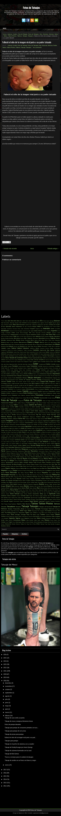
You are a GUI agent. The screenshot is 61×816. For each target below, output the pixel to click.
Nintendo (39, 462)
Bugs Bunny (34, 346)
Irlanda (29, 424)
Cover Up (4, 368)
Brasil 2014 (52, 344)
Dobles (9, 381)
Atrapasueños (14, 334)
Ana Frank (53, 326)
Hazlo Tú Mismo (42, 412)
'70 (2, 321)
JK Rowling (37, 428)
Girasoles (10, 409)
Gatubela (21, 407)
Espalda (25, 391)
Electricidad (42, 387)
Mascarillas (14, 451)
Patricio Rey (30, 470)
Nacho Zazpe (56, 458)
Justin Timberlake (47, 430)
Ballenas (38, 336)
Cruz (20, 370)
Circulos (3, 361)
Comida (53, 364)
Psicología (3, 482)
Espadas (19, 391)
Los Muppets (23, 441)
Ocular (41, 464)
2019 (24, 321)
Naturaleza (36, 460)
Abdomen (57, 321)
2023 (30, 321)
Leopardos (4, 438)
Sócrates (50, 495)
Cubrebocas (28, 370)
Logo (36, 439)
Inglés (58, 421)
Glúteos (23, 409)
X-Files (34, 524)
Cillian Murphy (53, 359)
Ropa (58, 488)
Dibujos (24, 378)
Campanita (4, 350)
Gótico (42, 409)
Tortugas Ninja (25, 514)
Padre (56, 34)
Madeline (30, 443)
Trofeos (3, 516)
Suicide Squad (8, 501)
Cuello (38, 370)
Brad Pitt (42, 344)
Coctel (51, 361)
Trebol (52, 514)
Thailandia (34, 510)
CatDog (31, 354)
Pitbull (7, 478)
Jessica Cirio (18, 428)
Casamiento (9, 354)
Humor (50, 418)
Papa (31, 468)
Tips (42, 512)
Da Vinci (42, 372)
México (43, 453)
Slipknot (45, 495)
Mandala (33, 445)
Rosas (12, 490)
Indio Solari (27, 421)
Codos (55, 361)
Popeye (10, 480)
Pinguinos (16, 476)
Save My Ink (40, 492)
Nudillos (19, 464)
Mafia (10, 445)
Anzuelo (28, 331)
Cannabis (29, 350)
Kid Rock (8, 432)
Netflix (58, 460)
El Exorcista (8, 385)
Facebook (4, 395)
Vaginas (18, 518)
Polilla (53, 478)
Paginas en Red (23, 813)
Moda (17, 457)
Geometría (48, 407)
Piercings (49, 475)
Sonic (9, 497)
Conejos (10, 366)
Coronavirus (46, 366)
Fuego (11, 405)
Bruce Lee (16, 346)
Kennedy (3, 432)
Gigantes (4, 409)
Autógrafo (27, 334)
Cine (58, 359)
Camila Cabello (49, 348)
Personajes (5, 474)
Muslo (51, 459)
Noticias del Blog (11, 464)
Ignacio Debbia (56, 418)
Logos (39, 439)
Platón (24, 478)
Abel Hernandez (5, 322)
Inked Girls (3, 422)
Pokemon (48, 478)
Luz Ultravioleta (23, 443)
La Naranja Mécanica (33, 434)
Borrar (34, 344)
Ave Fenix (49, 334)
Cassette (21, 354)
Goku (26, 409)
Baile (34, 336)
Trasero (42, 514)
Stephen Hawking (50, 497)
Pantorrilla (23, 468)
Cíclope (28, 359)
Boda (10, 344)
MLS (8, 457)
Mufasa (11, 458)
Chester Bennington (48, 356)
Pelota (22, 472)
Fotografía (20, 400)
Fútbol (16, 405)
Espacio (14, 391)
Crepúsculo (29, 368)
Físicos (24, 398)
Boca (6, 344)
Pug (7, 482)
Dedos (26, 374)
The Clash (54, 510)
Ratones (56, 482)
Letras (9, 438)
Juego (25, 430)
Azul (14, 336)
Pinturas (35, 476)
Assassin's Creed (56, 332)
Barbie (7, 338)
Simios (9, 495)
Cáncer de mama (12, 350)
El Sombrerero (35, 387)
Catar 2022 (26, 354)
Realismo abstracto (23, 484)
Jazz (47, 426)
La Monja (24, 434)
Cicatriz (15, 34)
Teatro (32, 509)
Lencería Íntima (39, 436)
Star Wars (43, 497)
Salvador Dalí (51, 490)
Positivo (20, 480)
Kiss (17, 432)
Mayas (58, 451)
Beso (32, 340)
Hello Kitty (4, 414)
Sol (2, 497)
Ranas (39, 482)
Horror (20, 418)
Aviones (58, 334)
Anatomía (9, 328)
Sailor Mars (28, 490)
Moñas (51, 457)
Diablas (10, 378)
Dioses (6, 379)
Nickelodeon (9, 462)
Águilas (54, 322)
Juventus (54, 430)
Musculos (41, 458)
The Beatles (48, 510)
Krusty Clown (29, 432)
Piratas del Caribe (54, 476)
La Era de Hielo (5, 434)
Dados (47, 372)
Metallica (33, 453)
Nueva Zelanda (26, 464)
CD (39, 354)
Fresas (48, 403)
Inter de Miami (5, 424)
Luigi (7, 443)
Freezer (44, 403)
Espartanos (45, 391)
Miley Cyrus (28, 455)
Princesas (52, 480)
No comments (37, 47)
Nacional (3, 460)
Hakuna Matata (48, 411)
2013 (9, 321)
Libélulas (27, 438)
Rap (42, 482)
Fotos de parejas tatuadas (13, 724)
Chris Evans (9, 359)
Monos (33, 457)
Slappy (41, 495)
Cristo (8, 370)
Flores (36, 398)
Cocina (43, 361)
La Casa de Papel (55, 432)
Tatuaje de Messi (9, 564)
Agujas (58, 322)
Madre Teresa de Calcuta (44, 443)
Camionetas (57, 348)
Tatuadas (3, 506)
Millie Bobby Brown (38, 455)
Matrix (47, 451)
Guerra (3, 411)
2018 (4, 681)
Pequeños (45, 473)
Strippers (50, 499)
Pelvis (31, 473)
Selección (57, 492)
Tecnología (44, 509)
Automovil (34, 334)
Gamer (58, 405)
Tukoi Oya (11, 516)
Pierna (54, 474)
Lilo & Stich (49, 438)
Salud (45, 490)
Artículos (43, 332)
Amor (39, 326)
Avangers (43, 334)
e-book (13, 383)
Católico (36, 354)
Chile (44, 358)
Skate (30, 495)
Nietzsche (16, 462)
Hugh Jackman (33, 418)
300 (39, 321)
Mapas (6, 447)
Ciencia (36, 359)
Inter (58, 422)
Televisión (51, 509)
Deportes (49, 374)
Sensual (16, 494)
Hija (37, 414)
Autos (39, 334)
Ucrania (31, 516)
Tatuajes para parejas (11, 741)
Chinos (3, 359)
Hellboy (58, 412)
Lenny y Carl (47, 436)
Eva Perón (43, 393)
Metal (29, 453)
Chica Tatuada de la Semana (14, 358)
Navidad (41, 460)
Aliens (14, 326)
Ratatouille (50, 482)
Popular (5, 534)
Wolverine (8, 524)
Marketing (46, 449)
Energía (23, 389)
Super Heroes (33, 501)
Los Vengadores (52, 441)
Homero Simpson (13, 418)
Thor (17, 512)
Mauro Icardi (52, 451)
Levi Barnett (21, 438)
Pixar (11, 478)
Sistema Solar (25, 495)
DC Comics (7, 374)
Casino (14, 354)
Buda (29, 346)
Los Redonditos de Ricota (33, 441)
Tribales (57, 514)
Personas (12, 475)
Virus (14, 522)
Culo (18, 372)
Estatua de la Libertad (17, 393)
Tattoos (19, 36)
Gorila (36, 409)
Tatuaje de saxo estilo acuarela (14, 718)
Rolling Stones (43, 488)
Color (35, 363)
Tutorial (16, 516)
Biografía (57, 340)
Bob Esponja (54, 342)
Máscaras (8, 451)
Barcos (22, 338)
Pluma (43, 478)
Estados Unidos (5, 393)
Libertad (33, 438)
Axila (2, 336)
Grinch (56, 409)
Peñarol (39, 472)
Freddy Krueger (30, 403)
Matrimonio (42, 451)
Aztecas (11, 336)
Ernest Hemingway (55, 389)
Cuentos (43, 370)
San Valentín (17, 492)
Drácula (38, 381)
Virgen (10, 522)
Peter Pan (24, 475)
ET (39, 393)
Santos (34, 492)
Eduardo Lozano (19, 383)
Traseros (48, 514)
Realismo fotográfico (33, 484)
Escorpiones (4, 391)
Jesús (22, 428)
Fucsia (7, 405)
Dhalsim (31, 375)
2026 (36, 321)
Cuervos (8, 372)
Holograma (32, 416)
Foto (57, 397)
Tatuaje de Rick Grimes (12, 754)
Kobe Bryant (22, 432)
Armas (13, 332)
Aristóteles (8, 332)
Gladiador (18, 409)
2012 (4, 786)
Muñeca (35, 459)
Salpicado (40, 490)
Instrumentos (29, 422)
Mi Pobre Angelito (50, 453)
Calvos (37, 348)
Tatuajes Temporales (14, 509)
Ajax (2, 324)
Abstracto (12, 322)
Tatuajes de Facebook (45, 506)
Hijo (41, 34)
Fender (53, 395)
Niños (44, 462)
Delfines (30, 374)
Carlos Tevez (26, 352)
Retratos (26, 486)
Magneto (15, 445)
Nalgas (12, 460)
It (43, 424)
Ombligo (8, 466)
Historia (3, 417)
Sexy (41, 494)
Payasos (49, 470)
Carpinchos (32, 352)
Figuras (9, 398)
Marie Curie (50, 447)
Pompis (3, 480)
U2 (27, 516)
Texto (29, 511)
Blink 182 (47, 342)
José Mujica (16, 430)
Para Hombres (52, 468)
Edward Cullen (27, 383)
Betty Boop (41, 340)
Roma (49, 488)
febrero (7, 716)
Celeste (52, 354)
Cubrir (33, 370)
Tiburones (21, 512)
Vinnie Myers (53, 520)
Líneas (58, 438)
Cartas (47, 352)
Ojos (52, 464)
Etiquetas (15, 534)
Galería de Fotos (35, 405)
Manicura (43, 445)
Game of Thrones (51, 405)
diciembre (8, 683)
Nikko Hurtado (23, 462)
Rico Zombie (44, 486)
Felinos (32, 395)
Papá (34, 468)
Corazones (33, 366)
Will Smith (54, 522)
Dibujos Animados (34, 377)
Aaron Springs (49, 321)
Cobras (35, 361)
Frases (11, 403)
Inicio (4, 28)
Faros (19, 395)
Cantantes (36, 350)
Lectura (24, 436)
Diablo (13, 378)
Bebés (58, 338)
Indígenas (21, 421)
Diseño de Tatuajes (25, 379)
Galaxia (26, 405)
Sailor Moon (35, 490)
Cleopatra (26, 361)
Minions (49, 455)
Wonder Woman (16, 524)
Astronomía (4, 334)
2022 (27, 321)
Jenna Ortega (8, 428)
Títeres (49, 512)
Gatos (16, 407)
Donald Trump (26, 381)
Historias (45, 34)
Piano (38, 475)
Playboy (32, 478)
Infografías (40, 421)
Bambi (43, 336)
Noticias (51, 34)
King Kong (13, 432)
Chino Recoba (56, 358)
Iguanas (3, 421)
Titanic (46, 512)
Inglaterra (53, 421)
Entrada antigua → (53, 248)
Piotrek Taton (41, 476)
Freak (15, 403)
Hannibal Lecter (5, 412)
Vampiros (27, 518)
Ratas (45, 482)
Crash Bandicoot (18, 368)
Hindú (48, 414)
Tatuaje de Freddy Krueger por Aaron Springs (19, 747)
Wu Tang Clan (28, 524)
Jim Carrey (28, 428)
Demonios (43, 374)
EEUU (33, 383)
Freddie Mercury (21, 403)
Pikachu (3, 476)
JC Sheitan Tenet (52, 426)
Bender (23, 340)
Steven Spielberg (26, 499)
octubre (7, 689)
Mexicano (38, 453)
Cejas (42, 354)
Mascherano (21, 451)
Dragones (52, 381)
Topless (8, 514)
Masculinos (34, 451)
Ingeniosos (46, 421)
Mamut (28, 445)
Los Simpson (44, 441)
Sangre (23, 492)
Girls (14, 409)
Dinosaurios (48, 378)
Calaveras (26, 348)
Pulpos (11, 482)
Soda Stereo (56, 495)
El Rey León (16, 387)
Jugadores (39, 430)
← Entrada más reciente (9, 248)
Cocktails (48, 361)
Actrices (29, 322)
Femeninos (39, 395)
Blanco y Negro (33, 342)
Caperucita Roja (44, 350)
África (38, 322)
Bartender (35, 338)
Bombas (17, 344)
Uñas (53, 516)
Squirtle (33, 497)
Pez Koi (29, 475)
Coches (39, 361)
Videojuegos (17, 520)
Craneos (12, 368)
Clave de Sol (13, 361)
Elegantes (53, 387)
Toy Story (33, 514)
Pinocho (25, 476)
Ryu (24, 490)
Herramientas (31, 414)
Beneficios (27, 340)
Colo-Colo (20, 364)
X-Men (38, 524)
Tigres (27, 512)
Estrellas (30, 393)
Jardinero (34, 426)
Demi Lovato (36, 374)
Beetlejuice (9, 340)
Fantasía (14, 395)
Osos (24, 466)
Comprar (58, 364)
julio (6, 699)
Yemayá (42, 524)
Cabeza (10, 34)
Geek (33, 407)
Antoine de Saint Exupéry (15, 331)
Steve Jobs (6, 499)
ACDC (20, 322)
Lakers (13, 436)
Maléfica (20, 445)
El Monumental (48, 385)
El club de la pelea (53, 383)
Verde (3, 520)
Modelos (22, 457)
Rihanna (49, 486)
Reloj (13, 486)
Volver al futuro (26, 522)
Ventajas (58, 518)
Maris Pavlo (31, 449)
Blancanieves (23, 342)
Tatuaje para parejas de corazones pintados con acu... (22, 728)
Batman (53, 338)
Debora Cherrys (19, 374)
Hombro (57, 416)
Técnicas (38, 509)
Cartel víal (52, 352)
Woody (22, 524)
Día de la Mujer (46, 375)
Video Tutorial (8, 520)
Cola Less (3, 364)
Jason (44, 426)
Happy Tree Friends (14, 412)
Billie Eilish (52, 340)
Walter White (33, 522)
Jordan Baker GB (9, 430)
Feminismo (47, 395)
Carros (43, 352)
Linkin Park (4, 439)
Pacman (49, 466)
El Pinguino (55, 385)
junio (6, 702)
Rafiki (36, 482)
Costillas (57, 366)
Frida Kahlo (53, 403)
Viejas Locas (37, 520)
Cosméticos (51, 366)
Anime (52, 328)
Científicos (42, 359)
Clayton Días (20, 361)
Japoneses (28, 426)
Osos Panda (30, 466)
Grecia (52, 409)
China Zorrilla (49, 358)
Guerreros (8, 411)
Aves (54, 334)
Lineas (54, 438)
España (40, 391)
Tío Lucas (38, 512)
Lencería (32, 436)
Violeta (3, 522)
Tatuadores (11, 506)
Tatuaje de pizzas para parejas (14, 734)
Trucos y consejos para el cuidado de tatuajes (19, 757)
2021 (4, 671)
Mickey (18, 455)
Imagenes (9, 420)
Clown (30, 361)
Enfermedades (30, 389)
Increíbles (16, 421)
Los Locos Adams (5, 441)
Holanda (19, 416)
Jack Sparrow (5, 426)
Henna (9, 414)
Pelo (19, 472)
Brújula (22, 346)
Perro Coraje (52, 472)
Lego (28, 436)
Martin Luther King (55, 449)
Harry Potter (29, 412)
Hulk (46, 418)
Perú (17, 475)
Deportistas (56, 374)
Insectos (9, 422)
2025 (4, 658)
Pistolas (3, 478)
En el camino (17, 389)
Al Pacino (6, 324)
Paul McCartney (38, 470)
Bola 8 (13, 344)
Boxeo (38, 344)
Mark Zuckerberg (39, 449)
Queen (24, 482)
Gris (59, 409)
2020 (4, 674)
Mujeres (25, 459)
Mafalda (6, 445)
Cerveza (16, 356)
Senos (12, 494)
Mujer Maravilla (17, 458)
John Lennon (52, 428)
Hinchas (44, 414)
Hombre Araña (40, 416)
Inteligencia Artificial (43, 422)
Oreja (20, 466)
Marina (12, 449)
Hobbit (14, 416)
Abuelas (17, 322)
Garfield (12, 407)
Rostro (17, 490)
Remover (17, 486)
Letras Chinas (14, 438)
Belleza (18, 340)
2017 (21, 321)
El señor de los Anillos (25, 387)
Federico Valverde (25, 395)
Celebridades (46, 354)
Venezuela (48, 518)
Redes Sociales (53, 484)
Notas (58, 462)
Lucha (58, 441)
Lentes (53, 436)
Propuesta (57, 480)
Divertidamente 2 (46, 379)
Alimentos (19, 326)
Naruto (30, 460)
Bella (14, 340)
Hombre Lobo (49, 416)
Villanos (47, 520)
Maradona (29, 447)
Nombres (53, 462)
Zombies (3, 526)
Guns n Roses (20, 411)
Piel (45, 475)
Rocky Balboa (33, 488)
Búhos (40, 346)
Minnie (54, 455)
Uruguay (57, 516)
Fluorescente (43, 398)
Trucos (7, 516)
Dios (59, 378)
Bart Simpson (28, 338)
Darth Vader (53, 372)
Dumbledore (4, 383)
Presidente (39, 480)
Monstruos (39, 457)
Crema (24, 368)
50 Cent (44, 321)
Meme (17, 453)
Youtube (52, 524)
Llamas (23, 439)
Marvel (3, 451)
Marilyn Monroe (5, 449)
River (7, 488)
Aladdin (11, 324)
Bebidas (3, 340)
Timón (31, 512)
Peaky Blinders (56, 470)
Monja (28, 457)
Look (42, 439)
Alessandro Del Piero (43, 324)
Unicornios (36, 516)
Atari (8, 334)
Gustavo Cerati (29, 411)
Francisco (57, 400)
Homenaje (4, 418)
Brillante (11, 346)
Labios (58, 434)
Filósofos (17, 398)
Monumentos (46, 457)
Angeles (32, 328)
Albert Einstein (20, 324)
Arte (30, 332)
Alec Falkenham (33, 324)
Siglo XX (46, 494)
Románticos (54, 488)
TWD (20, 516)
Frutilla (3, 405)
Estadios (58, 391)
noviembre (8, 686)
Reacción (7, 484)
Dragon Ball (44, 381)
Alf (49, 324)
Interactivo (12, 424)
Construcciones (22, 366)
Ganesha (3, 407)
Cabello (8, 348)
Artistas (48, 332)
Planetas (19, 478)
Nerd (46, 460)
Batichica (47, 338)
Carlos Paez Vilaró (18, 352)
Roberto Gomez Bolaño (15, 488)
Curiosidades (36, 372)
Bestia (36, 340)
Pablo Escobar (43, 466)
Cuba (24, 370)
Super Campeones (24, 501)
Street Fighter (43, 499)
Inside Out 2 (15, 422)
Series (30, 494)
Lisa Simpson (10, 439)
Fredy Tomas (39, 403)
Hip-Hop (53, 414)
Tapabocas (13, 504)
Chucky (20, 359)
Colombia (30, 364)
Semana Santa (5, 494)
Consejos (15, 366)
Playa (27, 478)
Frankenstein (5, 403)
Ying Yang (47, 524)
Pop (7, 480)
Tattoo (5, 36)
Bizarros (3, 342)
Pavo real (44, 470)
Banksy (3, 338)
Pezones (34, 475)
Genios (43, 407)
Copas (28, 366)
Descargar (3, 375)
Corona (40, 366)
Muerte (6, 458)
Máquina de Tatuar (20, 447)
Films (12, 398)
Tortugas (17, 514)
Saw (45, 492)
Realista (41, 484)
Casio (17, 354)
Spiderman (27, 497)
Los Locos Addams (14, 441)
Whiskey (45, 522)
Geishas (38, 407)
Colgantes (11, 364)
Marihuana (57, 447)
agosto (7, 696)
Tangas (6, 504)
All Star (25, 326)
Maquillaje (11, 447)
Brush (25, 346)
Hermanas (19, 414)
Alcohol (27, 324)
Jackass (11, 426)
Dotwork (33, 381)
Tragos (38, 514)
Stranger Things (35, 499)
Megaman (13, 453)
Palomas (18, 468)
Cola (58, 361)
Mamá (24, 445)
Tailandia (57, 501)
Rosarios (8, 490)
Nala (8, 460)
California (32, 348)
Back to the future (22, 336)
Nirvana (48, 462)
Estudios (35, 393)
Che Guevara (38, 356)
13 (3, 321)
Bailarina (29, 336)
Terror (21, 511)
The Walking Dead (10, 512)
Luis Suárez (12, 443)
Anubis (24, 331)
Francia (53, 400)
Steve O (11, 499)
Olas (56, 464)
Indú (36, 421)
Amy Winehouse (45, 326)
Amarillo (29, 326)
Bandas (51, 336)
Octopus (37, 464)
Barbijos (11, 338)
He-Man (48, 412)
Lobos (32, 439)
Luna (17, 443)
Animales (46, 328)
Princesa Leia (45, 480)
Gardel (7, 407)
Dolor (13, 381)
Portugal (15, 480)
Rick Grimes (37, 486)
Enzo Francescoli (39, 389)
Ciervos (47, 359)
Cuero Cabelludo (51, 370)
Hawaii (35, 412)
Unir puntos (43, 516)
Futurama (20, 405)
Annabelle (57, 328)
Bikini (46, 340)
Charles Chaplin (23, 356)
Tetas (25, 510)
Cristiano (35, 368)
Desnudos (26, 375)
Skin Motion (36, 495)
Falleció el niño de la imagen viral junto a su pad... (20, 737)
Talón (2, 504)
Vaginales (12, 518)
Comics (48, 364)
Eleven (58, 387)
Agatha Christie (44, 322)
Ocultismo (45, 464)
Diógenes (55, 378)
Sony (16, 497)
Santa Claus (29, 492)
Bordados (30, 344)
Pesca (20, 475)
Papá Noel (39, 468)
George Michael (56, 407)
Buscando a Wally (46, 346)
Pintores (29, 476)
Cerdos (2, 356)
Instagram (21, 422)
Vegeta (43, 518)
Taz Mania (28, 509)
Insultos (35, 422)
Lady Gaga (8, 436)
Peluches (26, 472)
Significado (52, 494)
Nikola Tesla (32, 462)
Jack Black (50, 424)
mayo (7, 706)
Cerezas (11, 356)
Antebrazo (5, 330)
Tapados (19, 504)
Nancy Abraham (19, 460)
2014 (12, 321)
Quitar (28, 482)
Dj (54, 379)
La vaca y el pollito (51, 434)
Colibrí (15, 364)
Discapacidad (11, 379)
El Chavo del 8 (44, 383)
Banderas (57, 336)
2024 (33, 321)
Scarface (48, 492)
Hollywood (25, 416)
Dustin (9, 383)
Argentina (54, 331)
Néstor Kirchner (51, 460)
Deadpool (13, 374)
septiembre (8, 693)
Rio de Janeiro (56, 486)
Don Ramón (19, 381)
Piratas (47, 476)
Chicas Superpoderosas (35, 358)
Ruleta (20, 490)
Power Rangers (26, 480)
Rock (27, 488)
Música (46, 459)
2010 (6, 321)
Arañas (36, 331)
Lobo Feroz (27, 439)
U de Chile (23, 516)
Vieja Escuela (29, 520)
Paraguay (9, 470)
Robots (24, 488)
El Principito (9, 387)
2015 (15, 321)
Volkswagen (18, 522)
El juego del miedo (38, 385)
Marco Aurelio (43, 447)
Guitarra (14, 411)
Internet (17, 424)
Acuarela (34, 322)
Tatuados (18, 506)
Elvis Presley (4, 389)
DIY (53, 379)
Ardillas (49, 331)
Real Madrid (13, 484)
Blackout (16, 342)
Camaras (42, 348)
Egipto (37, 383)
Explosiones (49, 393)
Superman (42, 501)
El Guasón (30, 385)
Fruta (58, 403)
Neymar (3, 462)
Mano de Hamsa (51, 445)
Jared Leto (39, 426)
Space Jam (20, 497)
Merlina (21, 453)
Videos (23, 520)
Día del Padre (54, 375)
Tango (9, 504)
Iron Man (40, 424)
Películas (13, 472)
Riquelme (3, 488)
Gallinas (45, 405)
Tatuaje (25, 36)
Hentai (14, 414)
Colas (7, 364)
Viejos (42, 520)
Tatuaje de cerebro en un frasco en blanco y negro (20, 760)
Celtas (58, 354)
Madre (35, 443)
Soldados (5, 497)
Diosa (2, 379)
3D (41, 321)
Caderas (19, 348)
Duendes (58, 381)
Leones (58, 436)
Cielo (31, 359)
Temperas (57, 509)
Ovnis (37, 466)
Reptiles (22, 486)
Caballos (3, 348)
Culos (22, 372)
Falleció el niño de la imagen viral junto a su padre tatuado (26, 42)
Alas (14, 325)
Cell (56, 354)
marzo (7, 712)
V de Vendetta (4, 518)
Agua (50, 322)
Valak (22, 518)
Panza (28, 468)
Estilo (25, 393)
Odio (50, 464)
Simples (13, 495)
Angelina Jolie (39, 328)
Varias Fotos (33, 518)
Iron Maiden (34, 424)
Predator (33, 480)
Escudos (9, 391)
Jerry (13, 428)
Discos (16, 379)
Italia (46, 424)
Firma (20, 398)
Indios (32, 421)
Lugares (3, 443)
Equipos (47, 389)
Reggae (3, 486)
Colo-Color (25, 364)
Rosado (3, 490)
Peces (3, 472)
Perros (58, 472)
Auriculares (22, 334)
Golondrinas (32, 409)
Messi (25, 453)
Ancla (18, 328)
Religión (8, 486)
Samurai (10, 492)
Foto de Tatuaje (22, 34)
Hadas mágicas (39, 411)
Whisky (49, 522)
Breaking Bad (4, 346)
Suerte (54, 499)
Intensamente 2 (53, 422)
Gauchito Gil (27, 407)
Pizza (14, 478)
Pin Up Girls (9, 476)
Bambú (47, 336)
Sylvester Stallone (50, 501)
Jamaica (15, 426)
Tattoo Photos (12, 36)
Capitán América (55, 350)
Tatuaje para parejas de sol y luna (15, 731)
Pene (35, 472)
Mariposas (25, 449)
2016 (18, 321)
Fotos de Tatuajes (31, 8)
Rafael (32, 482)
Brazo (57, 344)
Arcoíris (45, 331)
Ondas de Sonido (14, 466)
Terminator (16, 510)
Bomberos (22, 344)
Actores (24, 322)
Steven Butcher (17, 499)
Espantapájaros (33, 391)
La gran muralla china (16, 434)
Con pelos (4, 366)
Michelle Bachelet (11, 455)
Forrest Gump (51, 398)
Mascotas (27, 451)
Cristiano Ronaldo (43, 368)
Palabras (13, 468)
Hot (24, 418)
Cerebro (6, 356)
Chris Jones (14, 359)
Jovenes (22, 430)
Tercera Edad (10, 510)
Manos (58, 445)
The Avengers (41, 510)
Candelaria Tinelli (22, 350)
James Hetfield (21, 426)
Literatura (17, 439)
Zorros (8, 526)
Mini (45, 455)
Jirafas (32, 428)
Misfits (58, 455)
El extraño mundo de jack (19, 385)
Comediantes (42, 364)
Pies (58, 475)
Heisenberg (53, 412)
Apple (32, 331)
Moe (25, 457)
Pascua (25, 470)
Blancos (42, 342)
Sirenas (18, 495)
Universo (48, 516)
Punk (18, 482)
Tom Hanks (54, 512)
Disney (39, 380)
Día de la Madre (38, 375)
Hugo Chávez (41, 418)
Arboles (40, 331)
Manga (38, 445)
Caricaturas (10, 352)
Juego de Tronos (32, 430)
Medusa (8, 453)
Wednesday (40, 522)
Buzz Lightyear (56, 346)
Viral (7, 522)
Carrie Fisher (38, 352)
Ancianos (14, 328)
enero (7, 765)
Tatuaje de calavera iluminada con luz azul (18, 750)
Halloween (57, 411)
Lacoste (3, 436)
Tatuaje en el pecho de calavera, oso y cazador (19, 744)
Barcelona (17, 338)
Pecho (7, 473)
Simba (58, 494)
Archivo (24, 534)
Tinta (34, 512)
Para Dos (44, 468)
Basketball (42, 338)
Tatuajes (30, 36)
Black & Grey (9, 342)
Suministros (16, 501)
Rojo (38, 488)
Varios (39, 518)
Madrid (53, 443)
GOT (39, 409)
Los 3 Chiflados (56, 439)
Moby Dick (12, 457)
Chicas (26, 358)
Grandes (47, 409)
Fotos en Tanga (46, 400)
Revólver (32, 486)
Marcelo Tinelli (36, 447)
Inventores (23, 424)
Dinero (43, 378)
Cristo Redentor (14, 370)
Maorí (2, 447)
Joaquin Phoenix (45, 428)
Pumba (15, 482)
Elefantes (48, 387)
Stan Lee (37, 497)
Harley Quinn (22, 412)
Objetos (33, 464)
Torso (12, 514)
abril (6, 709)
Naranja (25, 460)
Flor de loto (30, 398)
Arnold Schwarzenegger (22, 332)
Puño (21, 482)
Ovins (34, 466)
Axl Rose (6, 336)
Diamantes (19, 378)
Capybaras (3, 352)
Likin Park (43, 438)
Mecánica (3, 453)
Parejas (15, 470)
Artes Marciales (36, 332)
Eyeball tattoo (56, 393)
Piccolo (42, 475)
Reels (58, 484)
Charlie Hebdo (31, 356)
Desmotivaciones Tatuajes (14, 375)
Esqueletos (52, 391)
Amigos (34, 326)
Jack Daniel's (57, 424)
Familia (9, 395)
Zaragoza (57, 524)
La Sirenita (42, 434)
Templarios (3, 510)
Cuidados (13, 372)
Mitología (4, 457)
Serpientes (36, 494)
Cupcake (26, 372)
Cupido (30, 372)
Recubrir (47, 484)
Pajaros (7, 468)
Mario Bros (18, 449)
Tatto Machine (26, 504)
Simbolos (4, 495)
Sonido (13, 497)
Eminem (10, 389)
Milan (22, 455)
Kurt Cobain (36, 432)
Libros (38, 438)
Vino (59, 520)
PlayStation (38, 478)
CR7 (8, 368)
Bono (26, 344)
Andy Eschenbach (25, 328)
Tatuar (22, 509)
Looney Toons (48, 439)
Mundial (30, 458)
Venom (53, 518)
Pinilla (20, 476)
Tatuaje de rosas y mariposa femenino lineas (19, 721)
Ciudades (7, 361)
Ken (59, 430)
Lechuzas (18, 436)
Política (58, 478)
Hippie (58, 414)
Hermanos (24, 414)
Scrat (52, 492)
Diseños (34, 379)
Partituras (20, 470)
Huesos (27, 418)
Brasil (46, 344)
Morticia (56, 457)
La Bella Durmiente (46, 432)
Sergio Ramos (23, 494)
